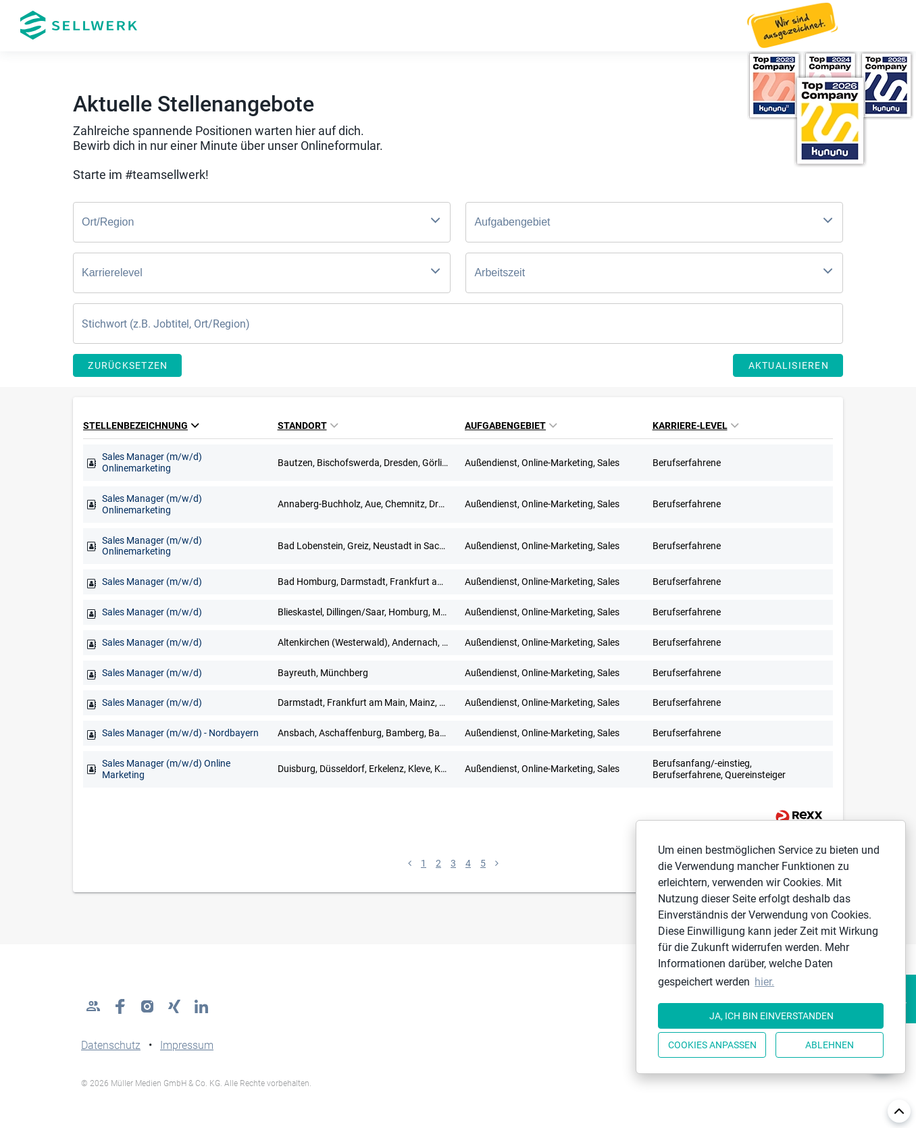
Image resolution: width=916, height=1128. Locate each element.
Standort (308, 425)
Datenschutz (111, 1045)
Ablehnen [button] (829, 1045)
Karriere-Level (695, 425)
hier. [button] (764, 981)
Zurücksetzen (128, 365)
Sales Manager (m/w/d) (152, 581)
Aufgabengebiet (511, 425)
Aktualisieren (788, 365)
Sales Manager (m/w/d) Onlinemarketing (152, 462)
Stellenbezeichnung (141, 425)
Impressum (186, 1045)
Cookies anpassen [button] (712, 1045)
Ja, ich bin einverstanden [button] (771, 1015)
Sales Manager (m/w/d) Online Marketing (166, 769)
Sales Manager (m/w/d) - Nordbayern (180, 732)
